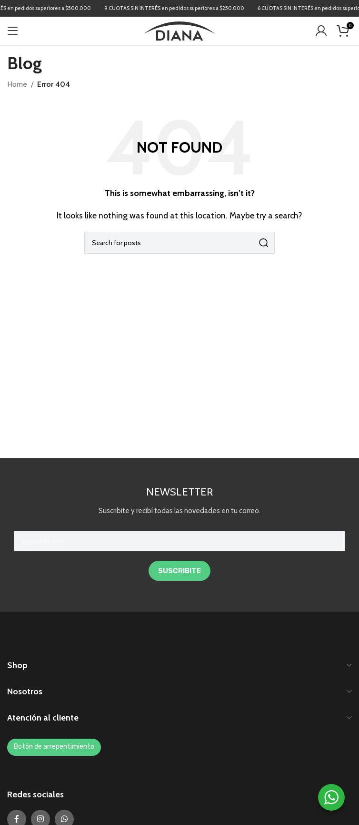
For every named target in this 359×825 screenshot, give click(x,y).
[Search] (179, 243)
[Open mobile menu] (12, 31)
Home (17, 84)
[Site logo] (179, 30)
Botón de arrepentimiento (54, 746)
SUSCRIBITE (179, 571)
